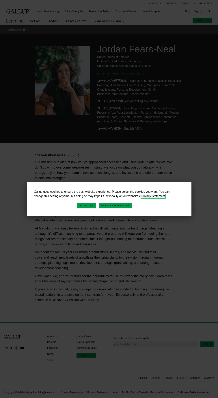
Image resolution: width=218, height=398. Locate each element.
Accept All (86, 205)
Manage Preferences (115, 205)
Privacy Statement (153, 196)
